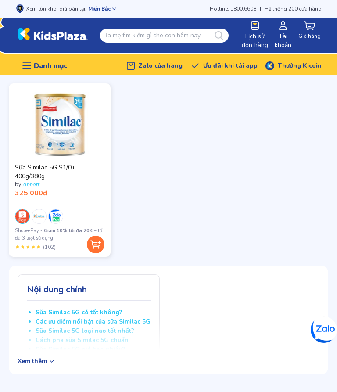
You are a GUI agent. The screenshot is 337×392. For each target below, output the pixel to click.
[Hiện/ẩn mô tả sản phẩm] (36, 361)
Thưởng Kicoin (300, 65)
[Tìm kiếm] (222, 35)
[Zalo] (324, 329)
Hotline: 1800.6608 (233, 8)
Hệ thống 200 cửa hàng (293, 8)
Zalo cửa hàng (160, 65)
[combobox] (159, 36)
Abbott (30, 184)
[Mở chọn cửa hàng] (102, 8)
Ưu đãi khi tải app (230, 65)
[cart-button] (309, 30)
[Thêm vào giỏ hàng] (95, 244)
